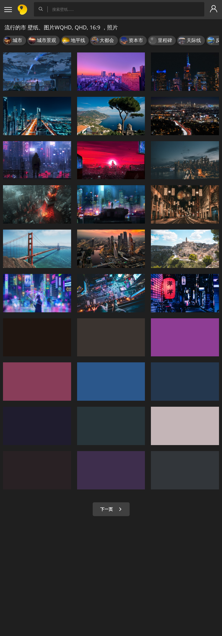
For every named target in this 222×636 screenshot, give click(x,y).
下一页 (111, 509)
